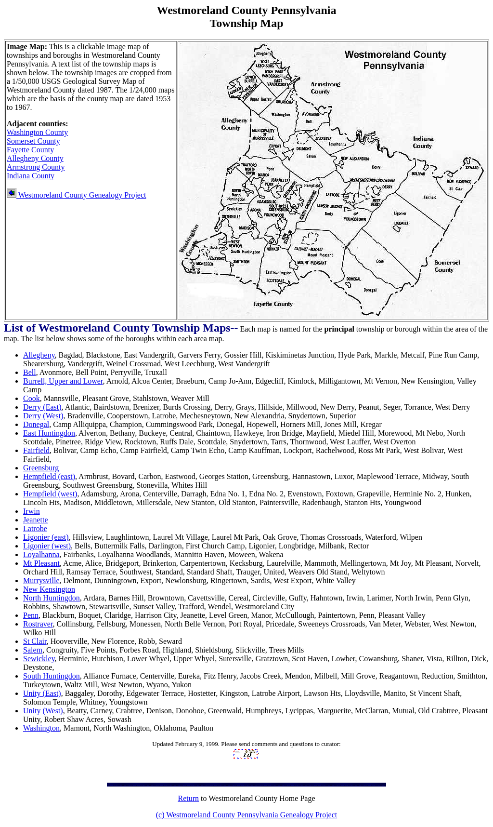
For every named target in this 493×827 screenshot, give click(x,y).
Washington (41, 728)
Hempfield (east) (49, 476)
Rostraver (38, 624)
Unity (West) (43, 711)
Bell (29, 372)
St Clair (35, 641)
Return (188, 798)
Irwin (31, 511)
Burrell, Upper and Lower (63, 381)
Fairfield (36, 450)
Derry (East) (42, 407)
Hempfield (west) (50, 494)
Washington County (37, 132)
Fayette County (30, 150)
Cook (31, 398)
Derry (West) (43, 416)
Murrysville (41, 580)
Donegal (36, 424)
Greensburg (41, 468)
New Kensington (49, 589)
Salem (32, 650)
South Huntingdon (51, 676)
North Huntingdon (51, 598)
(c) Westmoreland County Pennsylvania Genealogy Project (246, 815)
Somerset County (33, 141)
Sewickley (39, 658)
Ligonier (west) (47, 546)
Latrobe (35, 528)
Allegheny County (35, 158)
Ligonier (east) (46, 537)
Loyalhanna (41, 554)
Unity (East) (42, 693)
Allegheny (39, 355)
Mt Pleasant (41, 563)
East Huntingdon (49, 433)
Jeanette (35, 520)
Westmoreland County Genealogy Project (76, 195)
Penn (31, 615)
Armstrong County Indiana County (36, 171)
